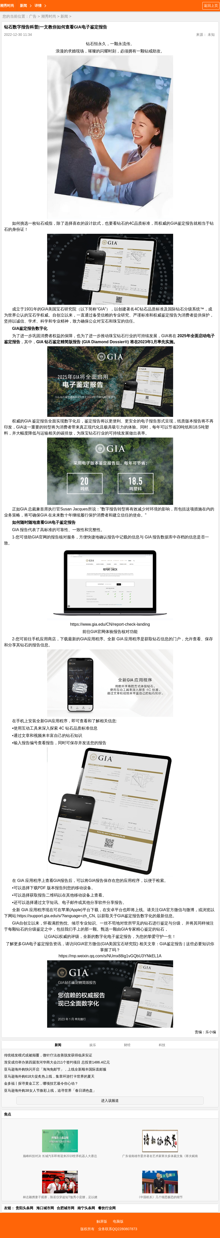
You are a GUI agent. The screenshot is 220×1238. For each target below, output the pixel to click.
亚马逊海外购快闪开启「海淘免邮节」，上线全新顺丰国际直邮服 (55, 1069)
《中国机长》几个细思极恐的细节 (160, 1197)
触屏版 (102, 1221)
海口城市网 (45, 1208)
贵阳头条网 (24, 1208)
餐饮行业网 (107, 1208)
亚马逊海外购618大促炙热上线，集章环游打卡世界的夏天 (49, 1076)
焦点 (7, 1114)
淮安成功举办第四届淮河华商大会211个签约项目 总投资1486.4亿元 (57, 1062)
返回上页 (211, 6)
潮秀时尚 (7, 6)
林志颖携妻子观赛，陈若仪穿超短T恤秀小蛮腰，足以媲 (60, 1197)
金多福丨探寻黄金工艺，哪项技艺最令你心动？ (41, 1083)
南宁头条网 (86, 1208)
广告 (33, 16)
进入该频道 (110, 1101)
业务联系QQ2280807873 (117, 1229)
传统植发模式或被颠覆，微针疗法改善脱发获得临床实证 (48, 1055)
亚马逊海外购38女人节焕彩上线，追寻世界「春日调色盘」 (50, 1090)
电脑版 (118, 1221)
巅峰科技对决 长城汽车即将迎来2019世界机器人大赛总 (60, 1156)
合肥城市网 (65, 1208)
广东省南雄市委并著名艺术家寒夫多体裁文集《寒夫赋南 (160, 1156)
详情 (38, 6)
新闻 (23, 6)
